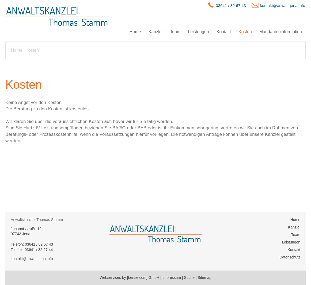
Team (175, 31)
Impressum (171, 277)
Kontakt (224, 31)
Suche (189, 277)
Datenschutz (289, 257)
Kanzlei (155, 31)
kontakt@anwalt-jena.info (282, 5)
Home (135, 31)
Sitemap (204, 277)
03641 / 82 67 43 (231, 5)
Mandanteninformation (280, 31)
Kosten (245, 31)
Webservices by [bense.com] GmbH (129, 277)
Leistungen (198, 31)
